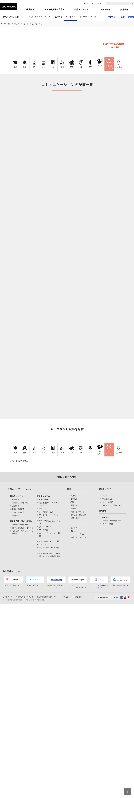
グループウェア (45, 527)
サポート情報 (107, 524)
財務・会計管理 (18, 509)
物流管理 (15, 516)
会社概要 (105, 517)
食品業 (73, 496)
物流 (72, 502)
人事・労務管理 (18, 512)
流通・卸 (73, 505)
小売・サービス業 (77, 512)
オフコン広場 (107, 502)
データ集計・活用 (46, 512)
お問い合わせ (127, 17)
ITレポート (70, 17)
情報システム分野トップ (14, 17)
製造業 (73, 509)
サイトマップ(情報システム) (113, 505)
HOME (3, 24)
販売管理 (15, 499)
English (99, 3)
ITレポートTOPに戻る (18, 461)
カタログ (112, 17)
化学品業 (73, 499)
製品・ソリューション (38, 17)
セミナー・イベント (88, 17)
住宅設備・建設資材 (78, 515)
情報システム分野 (13, 24)
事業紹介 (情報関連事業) (111, 521)
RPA (41, 509)
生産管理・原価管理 (20, 503)
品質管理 (15, 506)
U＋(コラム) (107, 499)
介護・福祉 (74, 518)
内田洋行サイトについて (24, 597)
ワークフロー (44, 530)
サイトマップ (88, 3)
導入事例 (58, 17)
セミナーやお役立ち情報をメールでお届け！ (113, 45)
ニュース (105, 496)
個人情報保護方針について (46, 597)
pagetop (127, 791)
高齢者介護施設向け (20, 525)
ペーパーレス (44, 499)
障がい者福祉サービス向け (22, 528)
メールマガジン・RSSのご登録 (70, 597)
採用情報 (124, 9)
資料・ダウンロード (78, 537)
